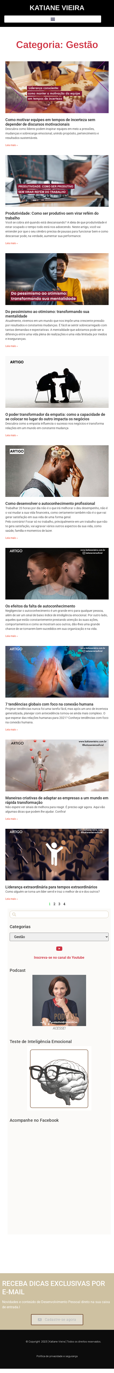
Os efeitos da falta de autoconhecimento (40, 606)
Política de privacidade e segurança (57, 1356)
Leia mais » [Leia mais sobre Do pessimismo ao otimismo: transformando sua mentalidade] (11, 346)
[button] (52, 19)
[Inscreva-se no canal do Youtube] (59, 948)
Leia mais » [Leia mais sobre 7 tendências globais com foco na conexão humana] (11, 729)
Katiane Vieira (57, 8)
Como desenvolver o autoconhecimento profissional (50, 503)
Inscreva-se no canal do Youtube (59, 957)
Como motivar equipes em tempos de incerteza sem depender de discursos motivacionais (50, 122)
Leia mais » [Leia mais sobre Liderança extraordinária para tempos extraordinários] (11, 898)
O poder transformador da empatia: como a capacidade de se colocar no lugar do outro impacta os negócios (55, 416)
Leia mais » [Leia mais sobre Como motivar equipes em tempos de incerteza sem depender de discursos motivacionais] (11, 145)
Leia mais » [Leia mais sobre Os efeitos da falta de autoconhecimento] (11, 636)
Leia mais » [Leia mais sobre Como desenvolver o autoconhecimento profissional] (11, 537)
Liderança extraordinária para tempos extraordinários (51, 887)
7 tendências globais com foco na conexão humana (49, 704)
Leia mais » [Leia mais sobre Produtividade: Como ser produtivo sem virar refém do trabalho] (11, 243)
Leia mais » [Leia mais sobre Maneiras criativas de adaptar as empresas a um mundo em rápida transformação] (11, 818)
